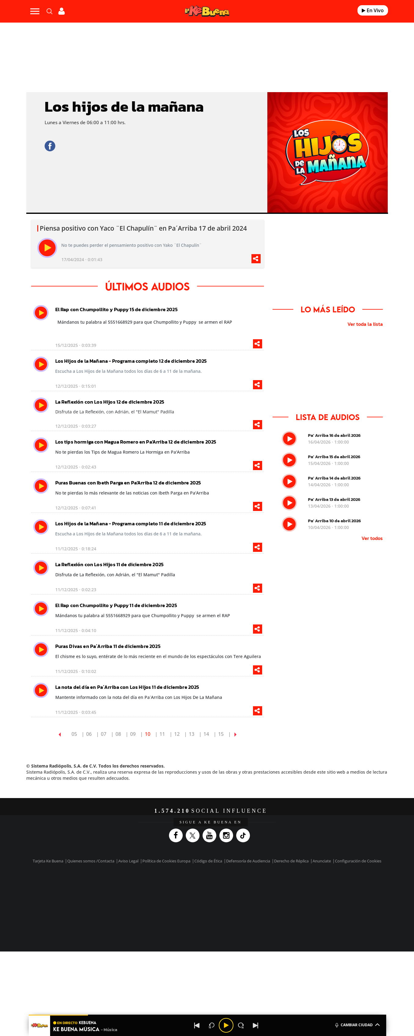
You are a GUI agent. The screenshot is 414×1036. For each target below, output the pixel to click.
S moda (245, 904)
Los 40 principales (166, 885)
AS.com (273, 885)
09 (133, 734)
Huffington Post (145, 894)
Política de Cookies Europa (166, 861)
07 (103, 734)
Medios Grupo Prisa (82, 905)
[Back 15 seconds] (211, 1025)
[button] (207, 1015)
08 (118, 734)
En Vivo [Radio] (373, 10)
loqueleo (272, 904)
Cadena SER (253, 885)
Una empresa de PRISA (83, 890)
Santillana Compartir (227, 885)
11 (162, 734)
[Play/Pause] (226, 1025)
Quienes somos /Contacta (90, 861)
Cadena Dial (243, 894)
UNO (179, 894)
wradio (196, 894)
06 (89, 734)
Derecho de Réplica (291, 861)
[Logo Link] (207, 11)
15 (221, 734)
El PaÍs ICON (219, 904)
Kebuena (310, 894)
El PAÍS (137, 885)
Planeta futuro (288, 894)
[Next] (255, 1025)
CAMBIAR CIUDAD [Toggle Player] (357, 1024)
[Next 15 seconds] (240, 1025)
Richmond (133, 904)
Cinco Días (220, 894)
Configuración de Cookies (358, 861)
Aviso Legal (128, 861)
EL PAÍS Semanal (266, 894)
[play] (47, 248)
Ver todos (372, 538)
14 (206, 734)
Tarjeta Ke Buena (48, 861)
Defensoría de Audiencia (248, 861)
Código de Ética (208, 861)
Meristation (301, 904)
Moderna (163, 904)
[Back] (196, 1025)
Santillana (195, 885)
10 (147, 734)
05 (74, 734)
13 (191, 734)
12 (177, 734)
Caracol (315, 885)
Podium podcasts (193, 904)
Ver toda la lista (365, 324)
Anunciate (322, 861)
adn (293, 885)
